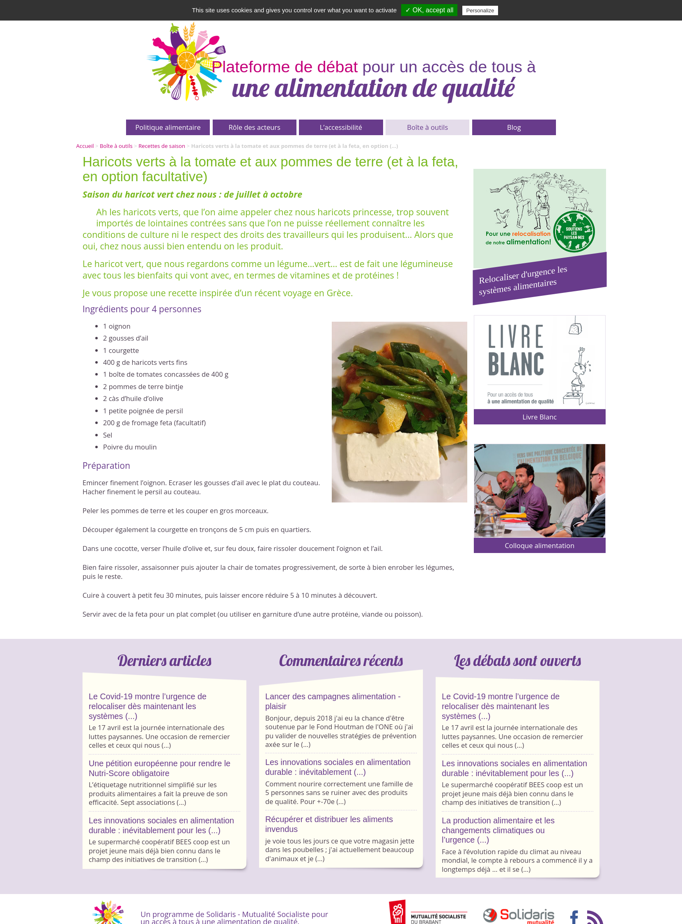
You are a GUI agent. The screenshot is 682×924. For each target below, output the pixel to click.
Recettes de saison (161, 146)
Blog (514, 127)
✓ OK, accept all (429, 10)
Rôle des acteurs (254, 127)
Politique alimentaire (167, 127)
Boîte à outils (427, 127)
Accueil (85, 146)
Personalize (480, 10)
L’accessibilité (341, 127)
